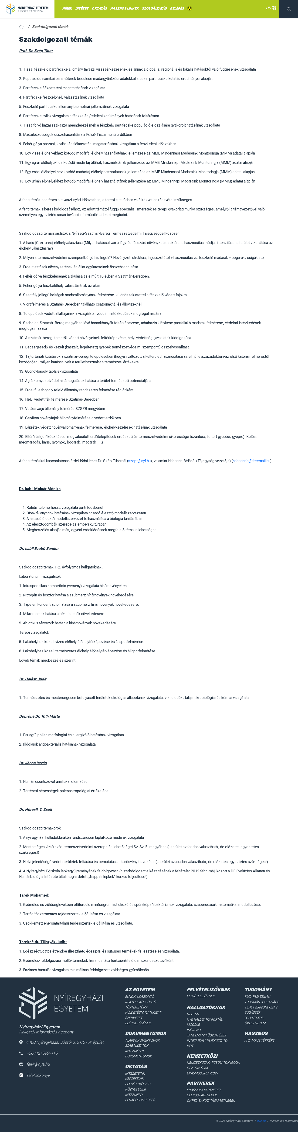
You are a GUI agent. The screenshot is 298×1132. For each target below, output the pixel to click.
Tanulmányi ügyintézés (206, 1035)
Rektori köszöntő (140, 1002)
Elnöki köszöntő (139, 996)
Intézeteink (135, 1072)
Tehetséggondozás (260, 1007)
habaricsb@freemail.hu (251, 461)
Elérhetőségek (138, 1023)
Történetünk (136, 1007)
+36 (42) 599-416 (38, 1053)
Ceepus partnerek (201, 1094)
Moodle (193, 1024)
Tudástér (252, 1012)
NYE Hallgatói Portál (204, 1019)
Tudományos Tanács (261, 1002)
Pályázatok (254, 1017)
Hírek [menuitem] (67, 8)
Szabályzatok (136, 1045)
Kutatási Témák (257, 996)
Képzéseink (134, 1078)
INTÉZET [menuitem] (81, 8)
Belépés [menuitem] (177, 8)
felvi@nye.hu (34, 1064)
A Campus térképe (259, 1040)
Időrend (193, 1030)
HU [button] (270, 8)
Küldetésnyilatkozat (143, 1012)
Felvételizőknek (200, 996)
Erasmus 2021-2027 (202, 1072)
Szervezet (133, 1017)
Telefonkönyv (34, 1075)
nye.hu (261, 1119)
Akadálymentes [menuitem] (189, 8)
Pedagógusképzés (140, 1093)
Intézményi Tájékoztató (207, 1040)
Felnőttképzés (137, 1083)
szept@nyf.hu (139, 461)
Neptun (193, 1014)
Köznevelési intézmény (144, 1088)
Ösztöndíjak (197, 1067)
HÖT (190, 1045)
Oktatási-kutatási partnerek (210, 1099)
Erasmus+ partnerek (204, 1089)
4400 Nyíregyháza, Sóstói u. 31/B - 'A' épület (61, 1042)
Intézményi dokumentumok (138, 1052)
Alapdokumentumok (142, 1040)
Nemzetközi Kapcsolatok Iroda (213, 1062)
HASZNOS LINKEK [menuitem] (124, 8)
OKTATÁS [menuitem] (99, 8)
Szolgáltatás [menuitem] (154, 8)
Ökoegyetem (254, 1023)
